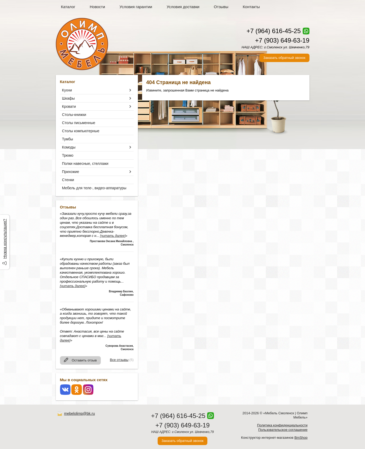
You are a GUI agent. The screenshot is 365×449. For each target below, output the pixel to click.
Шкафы (68, 98)
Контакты (251, 6)
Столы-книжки (74, 115)
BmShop (301, 438)
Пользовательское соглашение (282, 430)
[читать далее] (112, 236)
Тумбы (67, 139)
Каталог (68, 6)
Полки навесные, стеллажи (85, 163)
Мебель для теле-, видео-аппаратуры (94, 188)
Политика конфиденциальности (282, 425)
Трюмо (67, 155)
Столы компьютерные (80, 131)
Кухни (67, 90)
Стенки (68, 180)
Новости (97, 6)
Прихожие (70, 172)
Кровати (69, 106)
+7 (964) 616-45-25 (274, 30)
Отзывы (221, 6)
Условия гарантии (135, 6)
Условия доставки (183, 6)
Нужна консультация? (4, 239)
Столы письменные (78, 123)
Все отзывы (119, 360)
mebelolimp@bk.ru (79, 413)
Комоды (69, 147)
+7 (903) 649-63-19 (282, 40)
